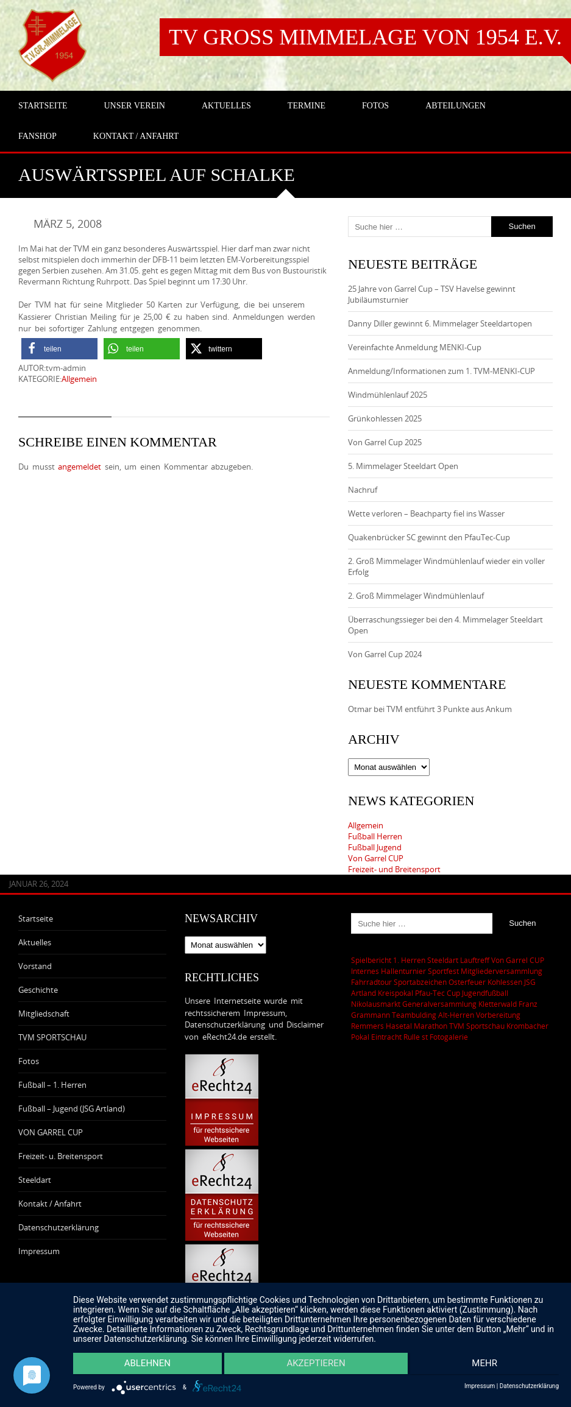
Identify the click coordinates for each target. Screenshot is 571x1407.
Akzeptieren (315, 1364)
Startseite (35, 918)
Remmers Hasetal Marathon (399, 1026)
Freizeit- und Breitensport (394, 869)
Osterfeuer (467, 982)
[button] (59, 348)
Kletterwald (497, 1004)
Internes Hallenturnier (388, 971)
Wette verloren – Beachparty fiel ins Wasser (426, 513)
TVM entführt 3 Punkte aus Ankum (449, 709)
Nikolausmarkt (375, 1004)
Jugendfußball (485, 993)
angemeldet (79, 466)
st (425, 1037)
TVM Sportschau (477, 1026)
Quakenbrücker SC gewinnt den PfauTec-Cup (429, 537)
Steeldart (34, 1179)
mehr (487, 1364)
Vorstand (35, 966)
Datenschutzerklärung (58, 1227)
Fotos (28, 1061)
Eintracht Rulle (395, 1037)
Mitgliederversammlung (501, 971)
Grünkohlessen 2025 (385, 418)
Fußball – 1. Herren (52, 1084)
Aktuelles (34, 942)
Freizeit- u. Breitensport (60, 1156)
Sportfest (443, 971)
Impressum (39, 1251)
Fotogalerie (449, 1037)
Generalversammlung (439, 1004)
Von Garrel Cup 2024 (385, 654)
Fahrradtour (371, 982)
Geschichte (38, 989)
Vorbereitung (498, 1015)
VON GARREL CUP (50, 1132)
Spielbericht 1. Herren (388, 960)
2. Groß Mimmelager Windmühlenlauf (416, 595)
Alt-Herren (456, 1015)
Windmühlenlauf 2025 (387, 394)
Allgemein (79, 378)
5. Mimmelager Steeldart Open (403, 465)
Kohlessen (505, 982)
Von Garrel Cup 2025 (385, 442)
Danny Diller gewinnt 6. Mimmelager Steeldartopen (440, 323)
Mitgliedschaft (43, 1013)
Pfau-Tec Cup (437, 993)
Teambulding (414, 1015)
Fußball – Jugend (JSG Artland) (71, 1108)
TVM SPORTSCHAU (52, 1037)
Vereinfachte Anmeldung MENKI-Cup (414, 347)
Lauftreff (474, 960)
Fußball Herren (375, 836)
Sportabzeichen (420, 982)
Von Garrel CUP (375, 858)
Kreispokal (395, 993)
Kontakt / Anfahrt (50, 1203)
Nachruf (362, 489)
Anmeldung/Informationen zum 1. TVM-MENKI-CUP (441, 370)
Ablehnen (145, 1364)
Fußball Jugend (375, 847)
